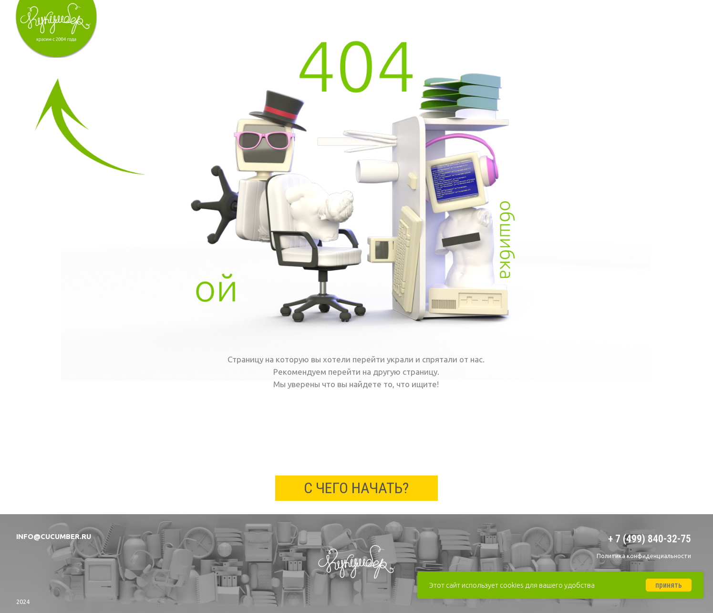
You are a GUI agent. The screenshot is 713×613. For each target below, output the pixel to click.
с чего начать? (356, 488)
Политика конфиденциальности (644, 555)
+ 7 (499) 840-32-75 (649, 539)
